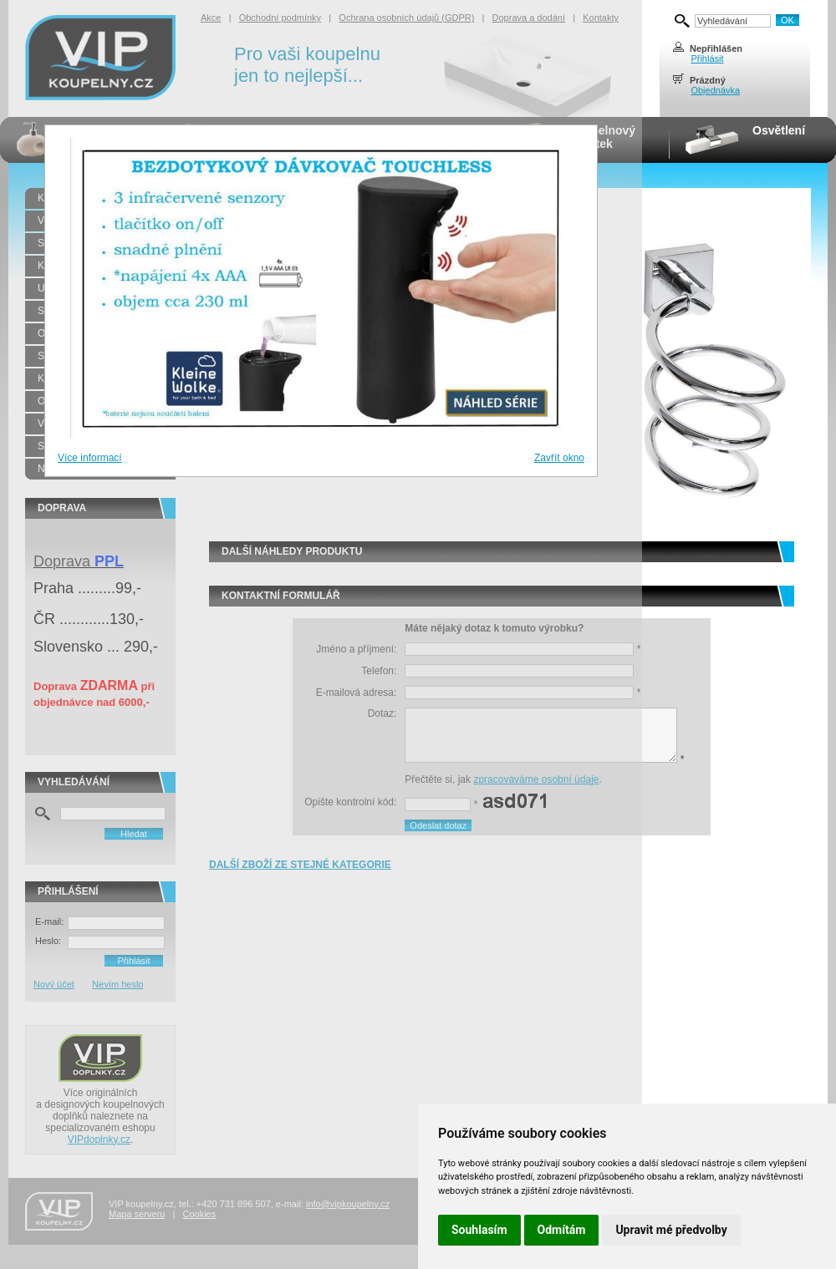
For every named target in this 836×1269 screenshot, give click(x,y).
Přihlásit (707, 58)
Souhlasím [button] (479, 1229)
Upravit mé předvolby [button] (670, 1229)
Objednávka (715, 90)
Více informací (90, 458)
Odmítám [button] (562, 1229)
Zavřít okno (559, 458)
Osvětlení (778, 130)
